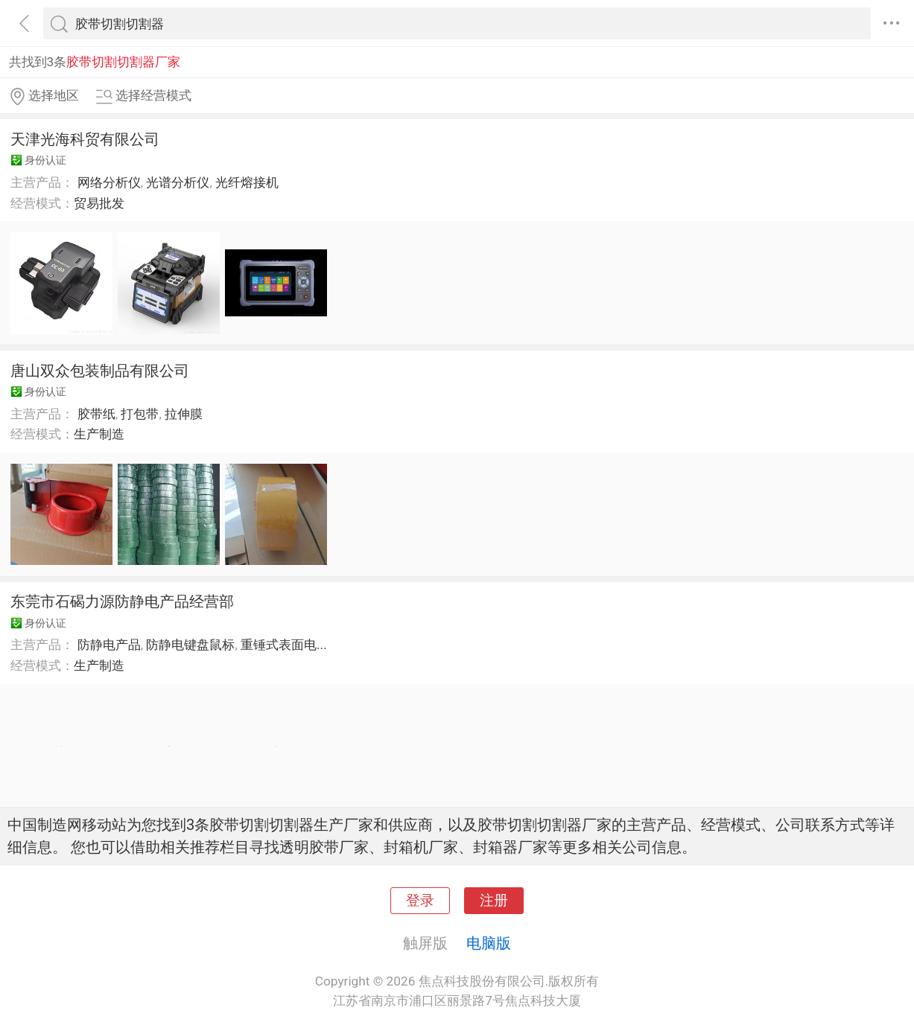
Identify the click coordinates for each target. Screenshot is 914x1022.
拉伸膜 (184, 413)
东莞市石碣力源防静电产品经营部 (122, 601)
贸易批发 (99, 203)
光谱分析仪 (177, 182)
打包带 (140, 413)
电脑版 (488, 943)
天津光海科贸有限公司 (84, 139)
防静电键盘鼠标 (190, 644)
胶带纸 (96, 413)
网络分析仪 (109, 182)
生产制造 (99, 434)
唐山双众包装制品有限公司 (99, 371)
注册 (494, 900)
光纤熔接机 (247, 182)
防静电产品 (109, 644)
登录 (420, 900)
